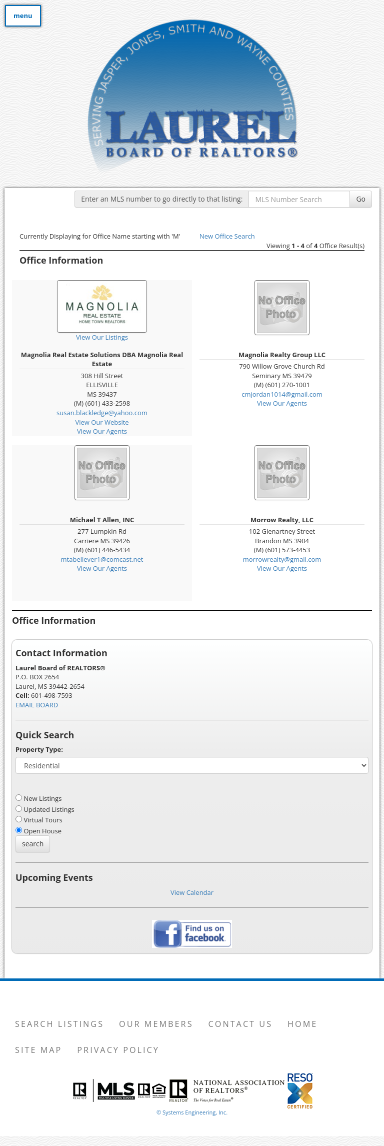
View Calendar (192, 892)
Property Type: (39, 749)
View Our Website (101, 422)
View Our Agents (102, 431)
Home (303, 1023)
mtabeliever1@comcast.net (102, 559)
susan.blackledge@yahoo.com (102, 412)
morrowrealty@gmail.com (282, 559)
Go (361, 199)
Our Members (156, 1023)
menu (23, 15)
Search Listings (59, 1023)
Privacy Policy (118, 1049)
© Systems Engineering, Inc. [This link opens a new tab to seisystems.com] (192, 1112)
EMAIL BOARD (37, 704)
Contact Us (240, 1023)
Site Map (38, 1049)
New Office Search (227, 236)
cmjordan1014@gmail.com (282, 394)
